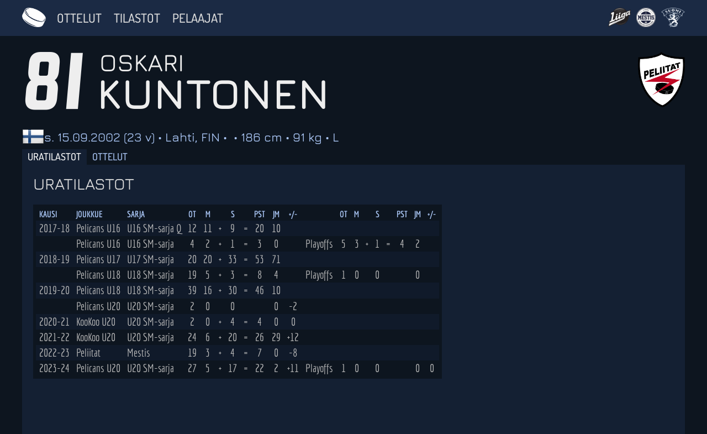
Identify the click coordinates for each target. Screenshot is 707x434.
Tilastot (137, 17)
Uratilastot (54, 156)
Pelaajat (197, 17)
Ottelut (79, 17)
